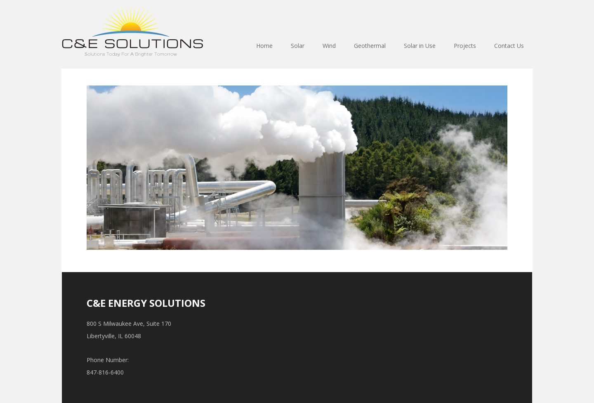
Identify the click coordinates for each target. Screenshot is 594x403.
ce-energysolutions (132, 31)
